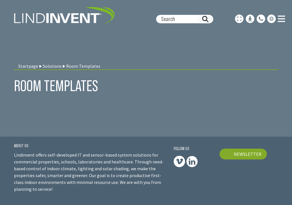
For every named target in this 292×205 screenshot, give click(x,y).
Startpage (28, 66)
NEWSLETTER (247, 154)
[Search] (182, 19)
